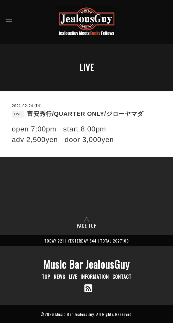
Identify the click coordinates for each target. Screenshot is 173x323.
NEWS (59, 276)
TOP (46, 276)
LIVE (73, 276)
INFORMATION (95, 276)
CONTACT (121, 276)
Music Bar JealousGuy (86, 264)
